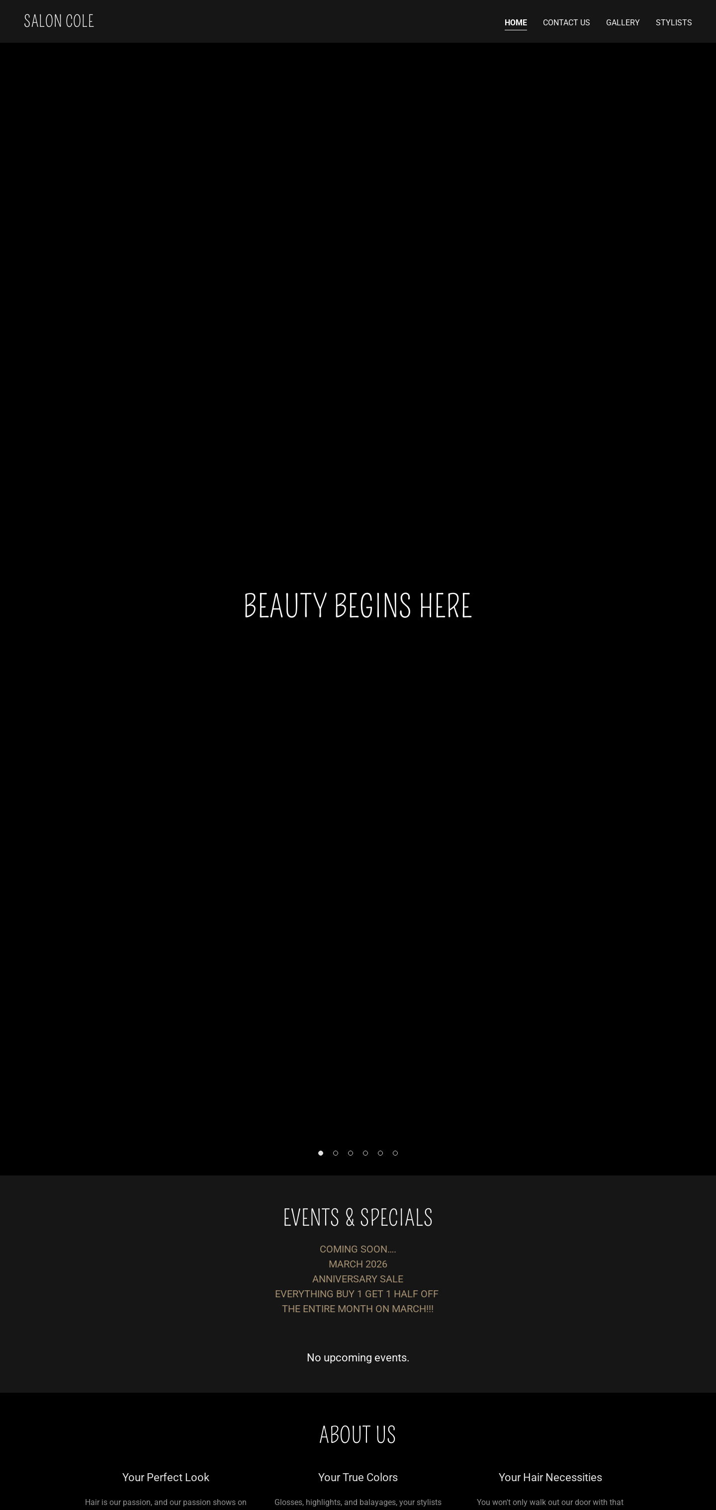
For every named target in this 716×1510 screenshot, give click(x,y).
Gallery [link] (623, 22)
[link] (59, 24)
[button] (320, 1153)
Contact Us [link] (566, 22)
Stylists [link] (674, 22)
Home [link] (516, 22)
